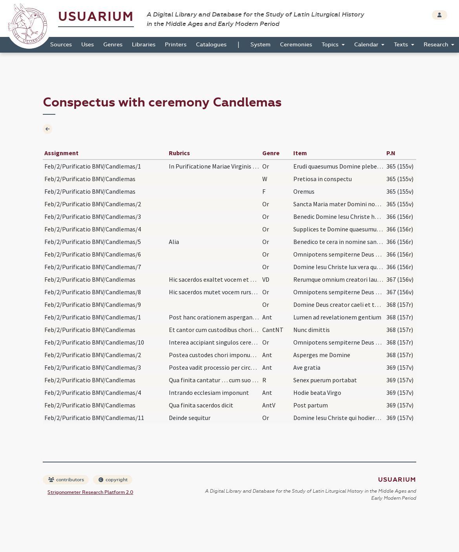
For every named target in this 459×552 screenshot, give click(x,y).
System (261, 44)
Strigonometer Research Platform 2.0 (90, 492)
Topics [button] (331, 44)
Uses (87, 44)
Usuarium (96, 16)
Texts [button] (402, 44)
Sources (61, 44)
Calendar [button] (367, 44)
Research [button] (437, 44)
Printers (176, 44)
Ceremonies (296, 44)
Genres (113, 44)
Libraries (143, 44)
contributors (66, 479)
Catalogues (211, 44)
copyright (113, 479)
